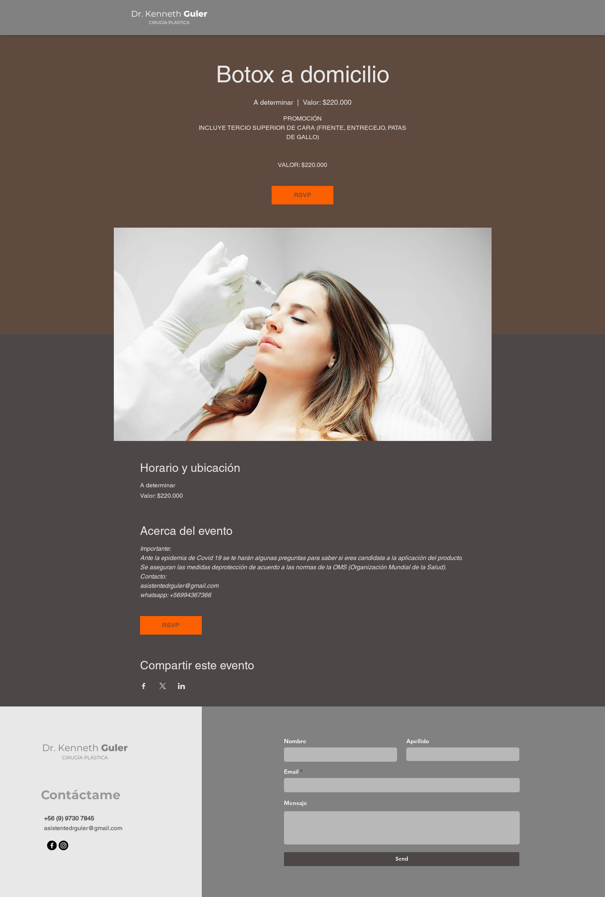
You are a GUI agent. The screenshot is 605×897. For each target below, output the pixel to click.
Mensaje (295, 803)
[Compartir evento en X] (162, 686)
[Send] (401, 859)
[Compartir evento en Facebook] (143, 686)
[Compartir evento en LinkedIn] (181, 686)
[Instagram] (63, 845)
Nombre (295, 741)
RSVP (302, 195)
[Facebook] (52, 845)
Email (291, 771)
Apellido (417, 741)
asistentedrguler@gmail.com (83, 828)
